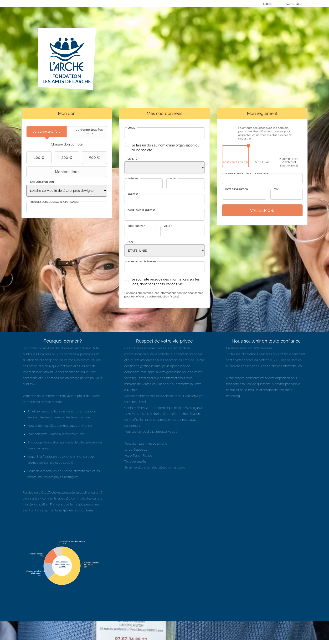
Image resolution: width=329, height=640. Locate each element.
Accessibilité (294, 4)
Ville (168, 226)
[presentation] (47, 131)
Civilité (133, 158)
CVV (276, 189)
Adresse (134, 194)
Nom (173, 178)
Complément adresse (141, 210)
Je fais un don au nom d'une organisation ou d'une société (165, 147)
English (267, 3)
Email (132, 127)
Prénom (133, 178)
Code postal (136, 226)
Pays (131, 241)
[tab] (46, 131)
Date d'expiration (236, 189)
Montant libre (53, 172)
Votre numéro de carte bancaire (247, 173)
